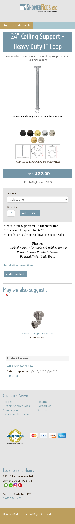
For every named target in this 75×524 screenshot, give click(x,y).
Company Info (11, 410)
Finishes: (12, 193)
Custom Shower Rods (16, 406)
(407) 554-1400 (12, 498)
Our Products (14, 56)
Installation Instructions (18, 265)
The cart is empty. (21, 25)
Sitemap (43, 410)
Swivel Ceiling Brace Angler (37, 333)
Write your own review (20, 365)
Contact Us (44, 406)
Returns (42, 401)
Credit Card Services (15, 444)
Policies (7, 401)
